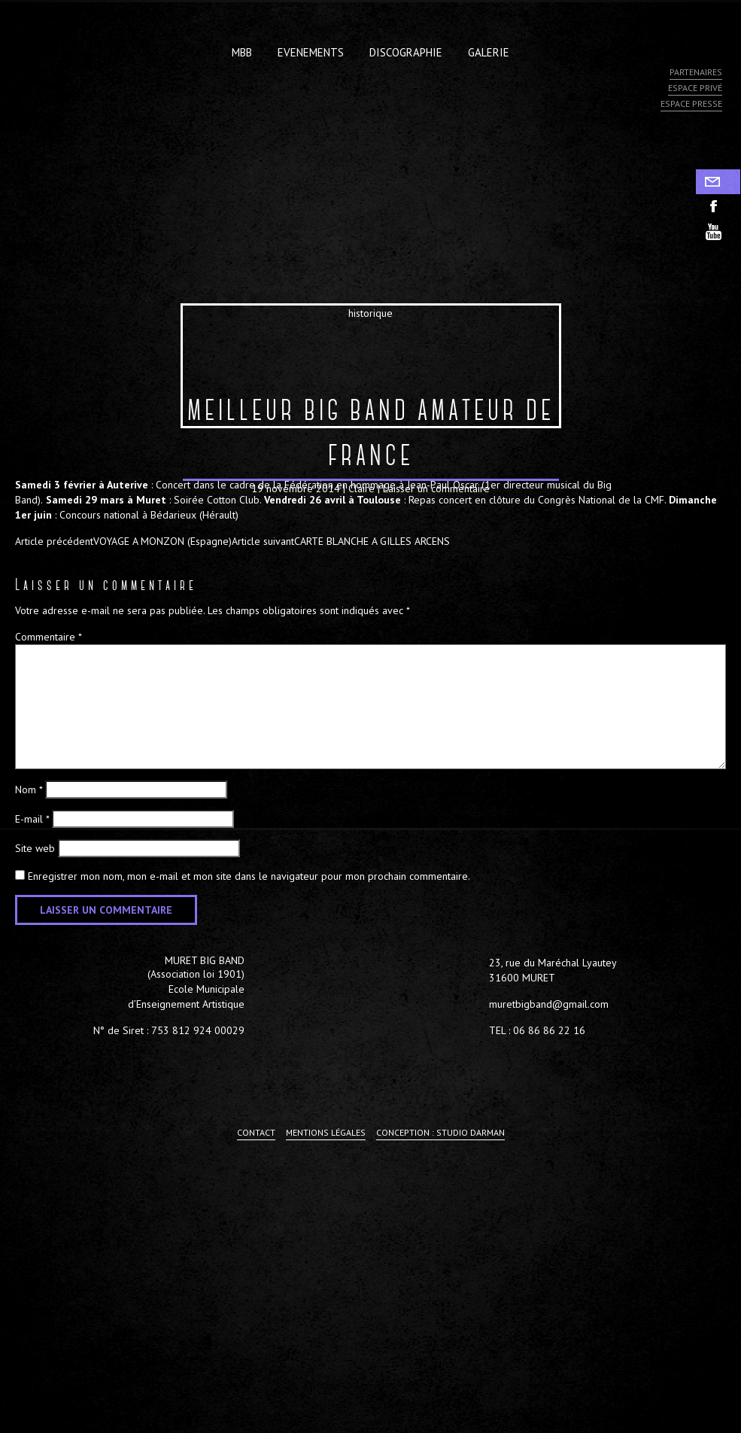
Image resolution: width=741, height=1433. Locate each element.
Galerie (488, 52)
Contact (718, 181)
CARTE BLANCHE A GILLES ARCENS (341, 541)
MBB (242, 52)
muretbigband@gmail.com (549, 1004)
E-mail (32, 819)
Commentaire (48, 636)
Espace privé (695, 87)
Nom (28, 789)
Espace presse (691, 103)
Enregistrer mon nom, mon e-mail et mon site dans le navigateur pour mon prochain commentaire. (249, 876)
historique (370, 313)
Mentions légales (326, 1132)
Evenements (311, 52)
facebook (718, 206)
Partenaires (696, 72)
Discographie (405, 52)
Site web (35, 848)
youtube (718, 231)
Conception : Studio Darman (440, 1132)
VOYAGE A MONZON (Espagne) (123, 541)
